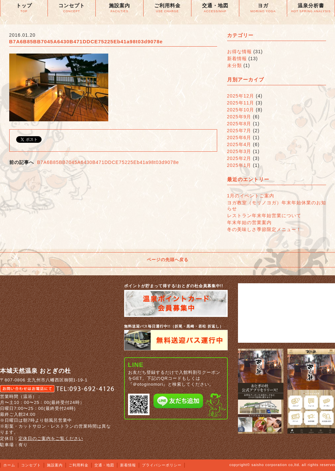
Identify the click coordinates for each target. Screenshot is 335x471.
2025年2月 (239, 158)
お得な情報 (239, 51)
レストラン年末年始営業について (264, 215)
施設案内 (55, 465)
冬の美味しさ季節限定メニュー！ (264, 229)
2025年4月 (239, 144)
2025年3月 (239, 151)
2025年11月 (240, 102)
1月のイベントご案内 (251, 195)
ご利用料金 (78, 465)
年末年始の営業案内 (249, 222)
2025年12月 (240, 95)
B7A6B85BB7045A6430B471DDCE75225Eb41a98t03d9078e (108, 162)
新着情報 (237, 58)
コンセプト (31, 465)
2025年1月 (239, 165)
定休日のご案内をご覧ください (50, 438)
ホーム (9, 465)
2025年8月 (239, 123)
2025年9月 (239, 116)
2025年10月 (240, 109)
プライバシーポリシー (162, 465)
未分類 (234, 65)
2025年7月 (239, 130)
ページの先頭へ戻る (167, 259)
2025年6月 (239, 137)
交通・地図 (104, 465)
